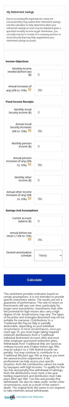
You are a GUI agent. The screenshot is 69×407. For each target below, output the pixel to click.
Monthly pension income (21, 145)
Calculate (34, 280)
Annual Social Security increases (20, 127)
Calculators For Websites (29, 396)
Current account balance (21, 219)
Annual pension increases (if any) (18, 161)
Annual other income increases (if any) (18, 195)
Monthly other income (23, 178)
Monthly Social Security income (20, 111)
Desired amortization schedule (18, 254)
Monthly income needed (19, 71)
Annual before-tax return (19, 234)
